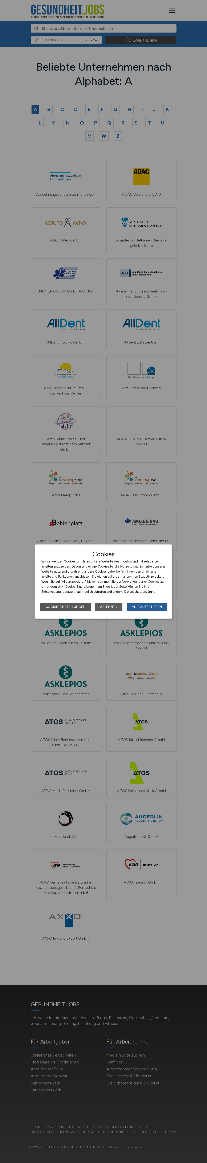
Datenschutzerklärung (139, 592)
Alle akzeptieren (147, 607)
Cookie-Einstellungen (65, 607)
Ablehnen (108, 607)
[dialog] (103, 581)
